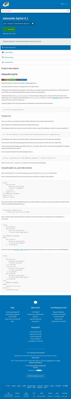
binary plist (29, 83)
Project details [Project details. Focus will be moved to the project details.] (7, 52)
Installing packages (11, 312)
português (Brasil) (31, 386)
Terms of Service (35, 332)
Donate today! (35, 357)
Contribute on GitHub (58, 314)
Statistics (35, 317)
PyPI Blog (35, 312)
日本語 (24, 386)
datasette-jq (56, 98)
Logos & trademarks (35, 319)
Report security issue (35, 334)
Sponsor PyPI (58, 319)
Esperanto (39, 387)
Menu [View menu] (64, 4)
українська (40, 386)
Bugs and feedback (58, 312)
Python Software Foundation (36, 365)
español (14, 386)
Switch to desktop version (35, 376)
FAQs (12, 321)
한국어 (45, 387)
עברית (34, 387)
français (19, 386)
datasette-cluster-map (20, 250)
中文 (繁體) (65, 386)
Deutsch (52, 386)
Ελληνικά (46, 386)
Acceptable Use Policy (34, 341)
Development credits (58, 321)
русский (29, 387)
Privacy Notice (35, 339)
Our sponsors (35, 321)
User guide (12, 317)
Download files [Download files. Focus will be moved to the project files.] (7, 62)
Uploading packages (12, 314)
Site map (35, 367)
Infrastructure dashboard (35, 314)
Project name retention (11, 319)
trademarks (50, 361)
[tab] (35, 47)
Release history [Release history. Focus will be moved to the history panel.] (7, 57)
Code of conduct (34, 336)
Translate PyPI (58, 317)
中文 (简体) (58, 386)
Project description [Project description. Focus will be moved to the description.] (9, 47)
